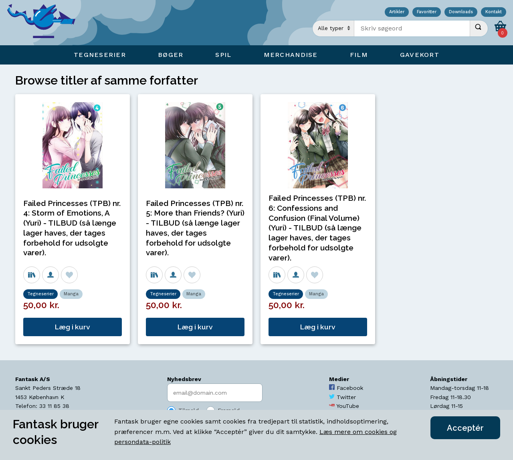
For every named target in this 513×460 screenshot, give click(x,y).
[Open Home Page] (45, 22)
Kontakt (493, 12)
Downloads (461, 12)
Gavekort (419, 55)
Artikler (396, 12)
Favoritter (426, 12)
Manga (71, 294)
